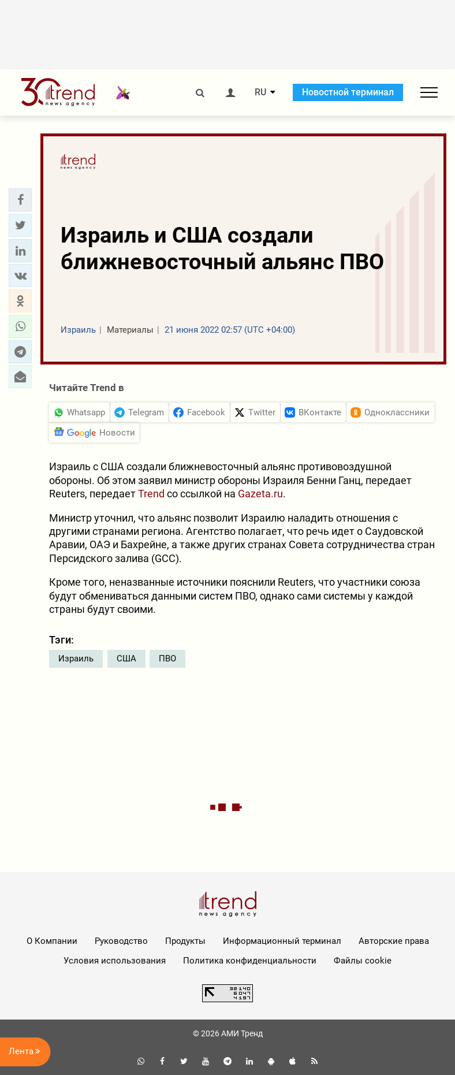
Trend (151, 494)
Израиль (76, 658)
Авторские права (394, 941)
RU (260, 92)
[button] (20, 199)
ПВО (167, 658)
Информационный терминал (282, 941)
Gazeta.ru (260, 494)
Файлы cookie (362, 960)
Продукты (185, 941)
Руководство (121, 941)
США (126, 658)
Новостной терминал (348, 92)
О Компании (52, 941)
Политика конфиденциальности (249, 960)
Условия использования (115, 960)
